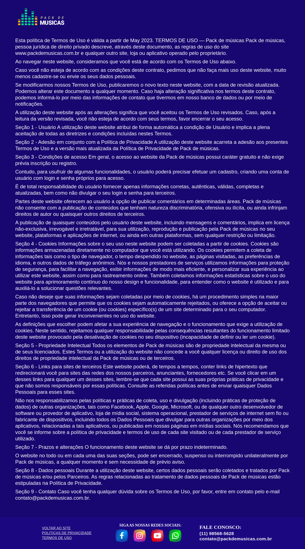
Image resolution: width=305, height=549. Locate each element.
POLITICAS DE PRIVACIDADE (67, 533)
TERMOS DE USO (57, 538)
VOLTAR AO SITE (56, 528)
